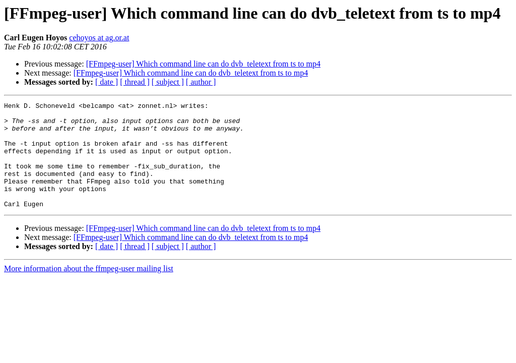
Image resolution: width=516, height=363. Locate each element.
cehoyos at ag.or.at (99, 37)
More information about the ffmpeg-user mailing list (88, 289)
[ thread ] (135, 82)
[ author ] (201, 82)
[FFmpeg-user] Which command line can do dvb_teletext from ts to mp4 (203, 63)
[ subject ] (168, 82)
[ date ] (106, 82)
